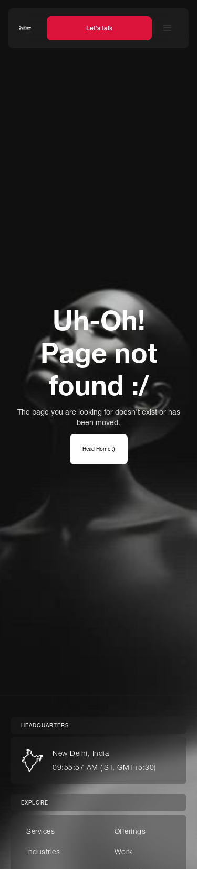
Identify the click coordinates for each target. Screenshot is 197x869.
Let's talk (99, 28)
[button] (167, 28)
